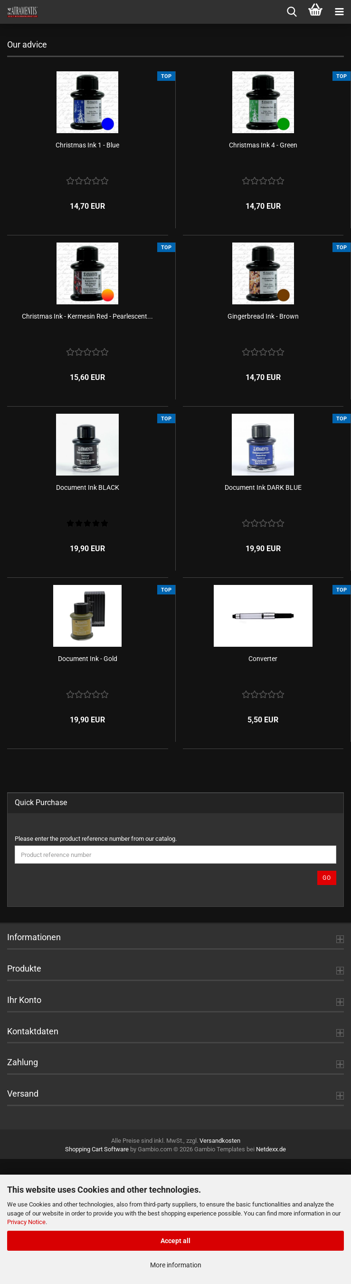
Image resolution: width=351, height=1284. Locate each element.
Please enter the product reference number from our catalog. (96, 963)
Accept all (175, 1241)
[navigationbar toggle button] (339, 12)
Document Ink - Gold (87, 784)
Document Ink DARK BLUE (263, 612)
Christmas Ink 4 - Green (263, 270)
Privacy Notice (26, 1222)
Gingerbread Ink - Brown (263, 441)
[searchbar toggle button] (292, 12)
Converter (262, 784)
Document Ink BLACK (87, 612)
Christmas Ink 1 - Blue (87, 270)
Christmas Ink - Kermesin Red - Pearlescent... (87, 441)
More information (175, 1265)
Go (327, 1003)
